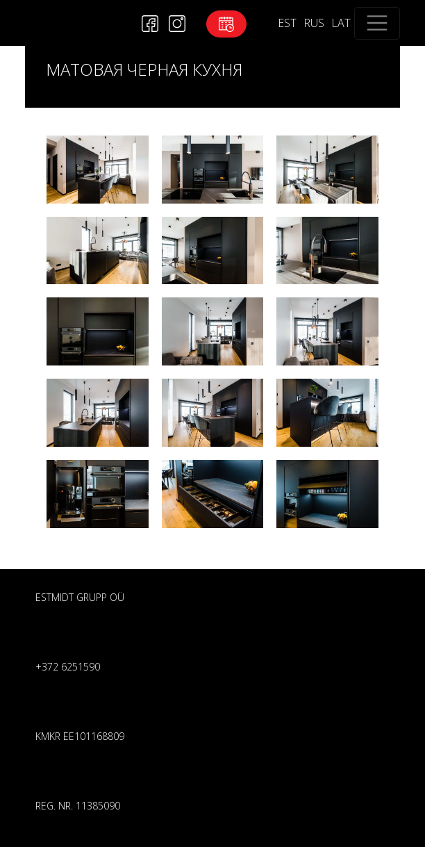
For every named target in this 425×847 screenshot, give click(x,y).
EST (287, 23)
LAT (341, 23)
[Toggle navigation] (377, 23)
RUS (313, 23)
